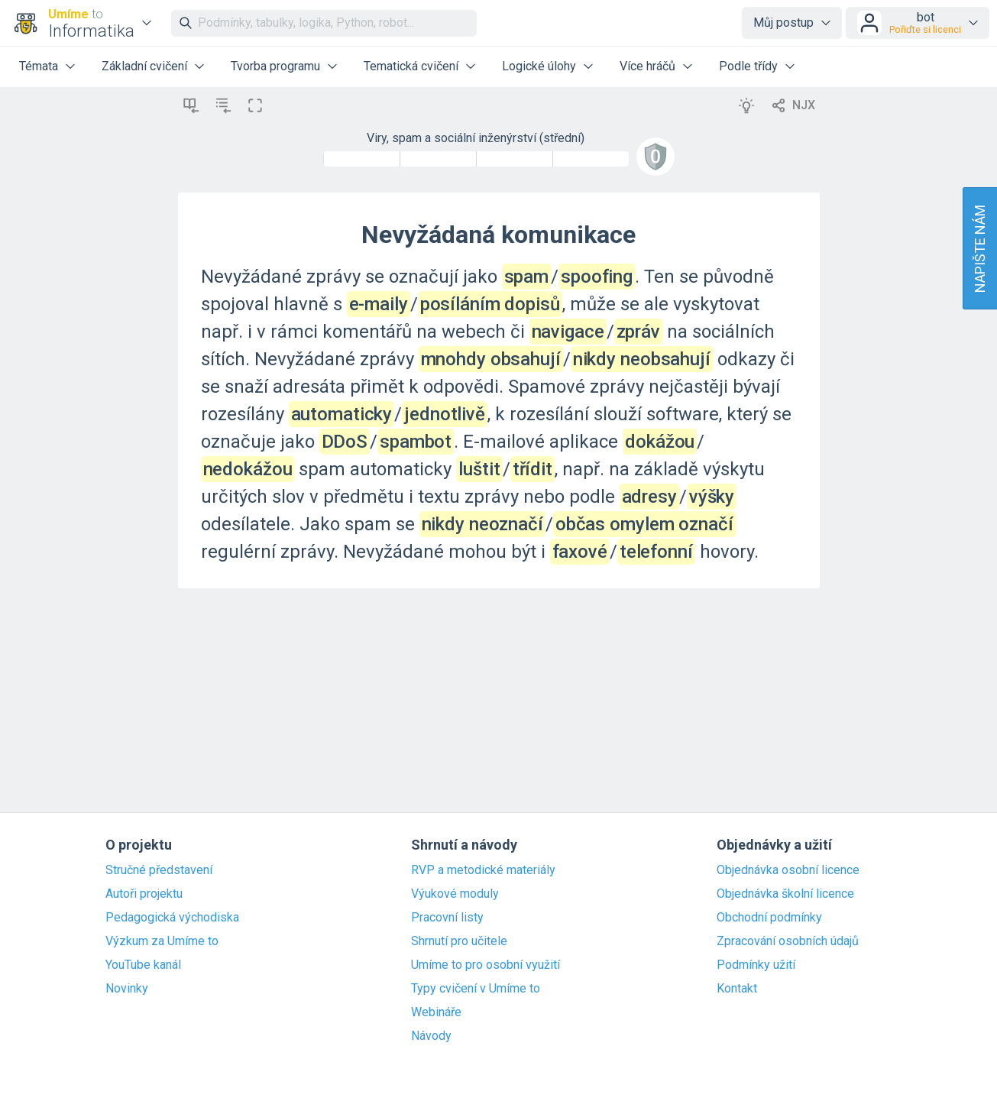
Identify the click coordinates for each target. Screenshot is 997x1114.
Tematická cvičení (411, 66)
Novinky (126, 989)
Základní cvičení (144, 66)
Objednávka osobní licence (788, 870)
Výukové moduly (455, 894)
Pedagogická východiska (172, 918)
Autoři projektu (144, 894)
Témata (38, 66)
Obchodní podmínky (769, 918)
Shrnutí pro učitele (459, 941)
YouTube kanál (143, 965)
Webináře (436, 1012)
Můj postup (783, 22)
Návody (431, 1036)
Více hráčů (647, 66)
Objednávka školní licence (785, 894)
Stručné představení (158, 870)
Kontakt (737, 989)
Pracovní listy (447, 918)
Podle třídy (748, 66)
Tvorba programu (275, 66)
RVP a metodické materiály (483, 870)
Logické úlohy (539, 66)
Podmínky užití (756, 965)
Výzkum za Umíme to (161, 941)
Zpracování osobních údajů (788, 941)
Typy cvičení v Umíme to (475, 989)
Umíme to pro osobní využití (485, 965)
